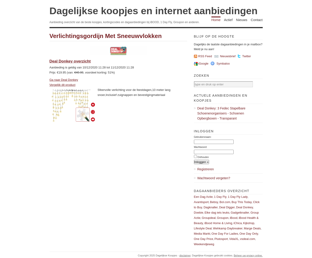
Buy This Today (242, 202)
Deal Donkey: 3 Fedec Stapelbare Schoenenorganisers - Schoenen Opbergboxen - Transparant (221, 113)
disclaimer (185, 255)
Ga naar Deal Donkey (64, 79)
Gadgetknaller (240, 212)
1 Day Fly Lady (238, 196)
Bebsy (214, 202)
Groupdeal (209, 218)
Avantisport (201, 202)
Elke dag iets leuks (216, 212)
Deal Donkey (244, 207)
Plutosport (221, 239)
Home (216, 20)
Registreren (205, 169)
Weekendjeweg (204, 244)
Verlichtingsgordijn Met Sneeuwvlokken (106, 36)
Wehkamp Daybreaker (228, 228)
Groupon (223, 218)
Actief (228, 20)
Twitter (246, 56)
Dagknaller (211, 207)
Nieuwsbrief (227, 56)
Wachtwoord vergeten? (213, 178)
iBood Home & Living (218, 223)
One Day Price (203, 239)
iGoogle (203, 63)
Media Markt (202, 233)
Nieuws (241, 20)
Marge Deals (252, 228)
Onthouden (203, 157)
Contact (257, 20)
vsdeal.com (247, 239)
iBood (233, 218)
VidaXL (234, 239)
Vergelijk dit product (62, 85)
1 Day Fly (220, 196)
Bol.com (225, 202)
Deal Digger (227, 207)
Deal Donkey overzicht (70, 61)
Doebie (198, 212)
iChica (238, 223)
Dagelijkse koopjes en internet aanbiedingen (154, 10)
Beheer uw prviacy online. (248, 255)
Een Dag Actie (203, 196)
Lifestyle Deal (203, 228)
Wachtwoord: (200, 147)
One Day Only (249, 233)
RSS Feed (205, 56)
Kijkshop (248, 223)
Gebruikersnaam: (203, 137)
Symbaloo (223, 63)
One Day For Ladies (225, 233)
